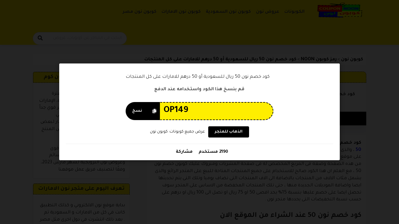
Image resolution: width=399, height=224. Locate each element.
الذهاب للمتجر (229, 132)
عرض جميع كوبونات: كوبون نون (177, 132)
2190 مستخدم (212, 152)
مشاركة (184, 152)
